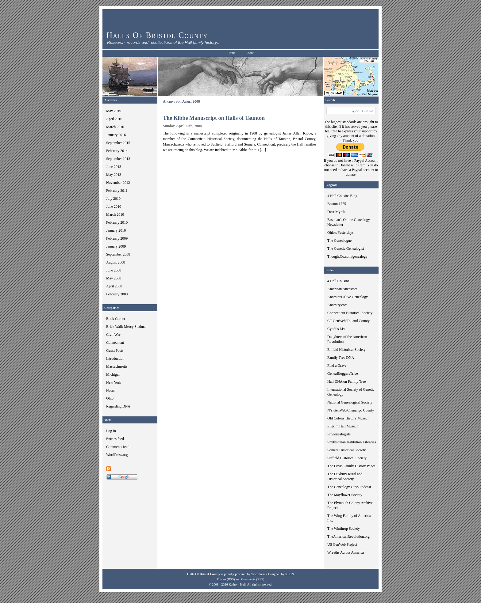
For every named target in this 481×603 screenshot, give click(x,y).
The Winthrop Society (343, 528)
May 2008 (113, 278)
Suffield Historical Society (347, 458)
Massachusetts (116, 366)
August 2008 (115, 262)
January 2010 (116, 230)
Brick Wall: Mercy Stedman (126, 326)
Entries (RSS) (226, 579)
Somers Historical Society (346, 450)
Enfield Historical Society (346, 349)
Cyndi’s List (336, 329)
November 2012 (118, 182)
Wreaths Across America (345, 552)
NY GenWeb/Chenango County (350, 410)
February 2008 (117, 294)
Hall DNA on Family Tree (346, 381)
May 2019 (113, 111)
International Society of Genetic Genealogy (351, 391)
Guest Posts (114, 350)
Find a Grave (337, 365)
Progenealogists (339, 434)
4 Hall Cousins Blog (342, 196)
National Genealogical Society (349, 402)
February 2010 (117, 222)
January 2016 (116, 135)
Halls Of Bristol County (157, 35)
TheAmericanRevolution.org (348, 536)
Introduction (115, 358)
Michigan (113, 374)
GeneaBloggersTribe (342, 373)
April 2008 (114, 286)
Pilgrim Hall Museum (343, 426)
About (249, 53)
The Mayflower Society (344, 495)
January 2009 (116, 246)
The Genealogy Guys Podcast (349, 487)
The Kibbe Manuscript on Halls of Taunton (214, 118)
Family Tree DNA (340, 357)
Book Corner (115, 319)
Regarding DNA (118, 406)
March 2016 (115, 127)
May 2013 (113, 175)
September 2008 (118, 254)
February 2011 (117, 190)
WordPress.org (117, 455)
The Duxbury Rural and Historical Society (344, 476)
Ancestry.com (337, 305)
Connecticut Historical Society (349, 313)
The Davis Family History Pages (351, 466)
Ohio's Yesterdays (340, 232)
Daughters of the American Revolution (347, 339)
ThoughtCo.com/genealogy (347, 256)
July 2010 (113, 198)
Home (231, 53)
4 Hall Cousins (338, 281)
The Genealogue (339, 240)
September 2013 (118, 159)
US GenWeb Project (342, 544)
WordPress (258, 574)
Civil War (113, 334)
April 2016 (114, 119)
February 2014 (117, 151)
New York (113, 382)
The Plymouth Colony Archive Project (350, 505)
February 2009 (117, 238)
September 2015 (118, 143)
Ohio (110, 398)
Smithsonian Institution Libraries (351, 442)
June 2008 (113, 270)
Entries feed (115, 439)
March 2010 (115, 214)
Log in (111, 431)
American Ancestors (342, 289)
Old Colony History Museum (348, 418)
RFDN (289, 574)
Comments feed (117, 447)
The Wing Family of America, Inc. (349, 518)
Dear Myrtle (336, 212)
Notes (110, 390)
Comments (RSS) (252, 579)
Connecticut (115, 342)
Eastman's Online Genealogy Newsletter (348, 222)
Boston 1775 (336, 204)
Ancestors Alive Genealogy (347, 297)
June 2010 (113, 206)
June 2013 (113, 167)
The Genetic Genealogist (345, 248)
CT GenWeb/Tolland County (348, 321)
